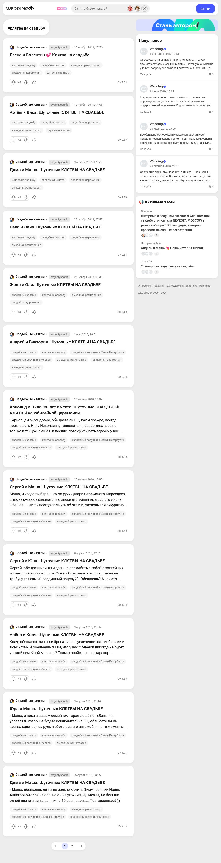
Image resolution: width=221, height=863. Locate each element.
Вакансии (191, 285)
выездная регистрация (85, 65)
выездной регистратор (71, 359)
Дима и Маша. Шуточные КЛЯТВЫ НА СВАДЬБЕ (57, 169)
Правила (158, 285)
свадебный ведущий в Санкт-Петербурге (98, 352)
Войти (205, 9)
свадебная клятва (53, 65)
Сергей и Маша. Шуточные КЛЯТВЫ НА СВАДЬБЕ (59, 486)
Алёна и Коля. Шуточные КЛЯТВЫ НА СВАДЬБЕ (57, 634)
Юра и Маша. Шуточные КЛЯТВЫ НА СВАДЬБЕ (56, 708)
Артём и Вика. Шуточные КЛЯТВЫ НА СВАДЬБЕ (57, 112)
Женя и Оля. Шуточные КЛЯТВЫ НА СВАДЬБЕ (55, 284)
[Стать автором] (177, 25)
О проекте (144, 285)
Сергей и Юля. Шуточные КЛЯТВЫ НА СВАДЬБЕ (57, 560)
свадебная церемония (26, 72)
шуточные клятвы (58, 72)
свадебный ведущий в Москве (31, 359)
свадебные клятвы (24, 295)
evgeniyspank (59, 47)
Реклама (204, 285)
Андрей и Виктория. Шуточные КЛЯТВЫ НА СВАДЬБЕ (63, 341)
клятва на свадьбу (23, 65)
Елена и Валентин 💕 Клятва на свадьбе (50, 54)
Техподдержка (174, 285)
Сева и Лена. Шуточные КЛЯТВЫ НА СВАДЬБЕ (56, 227)
